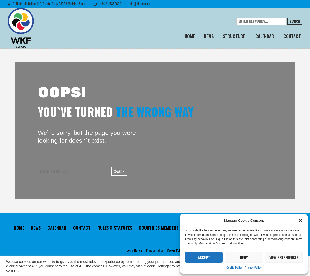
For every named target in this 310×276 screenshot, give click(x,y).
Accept (204, 257)
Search (295, 21)
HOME (19, 228)
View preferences (284, 257)
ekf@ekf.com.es (140, 3)
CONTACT (82, 228)
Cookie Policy (234, 267)
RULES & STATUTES (114, 228)
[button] (300, 220)
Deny (244, 257)
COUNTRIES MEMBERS (158, 228)
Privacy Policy (253, 267)
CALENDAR (56, 228)
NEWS (36, 228)
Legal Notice (134, 249)
